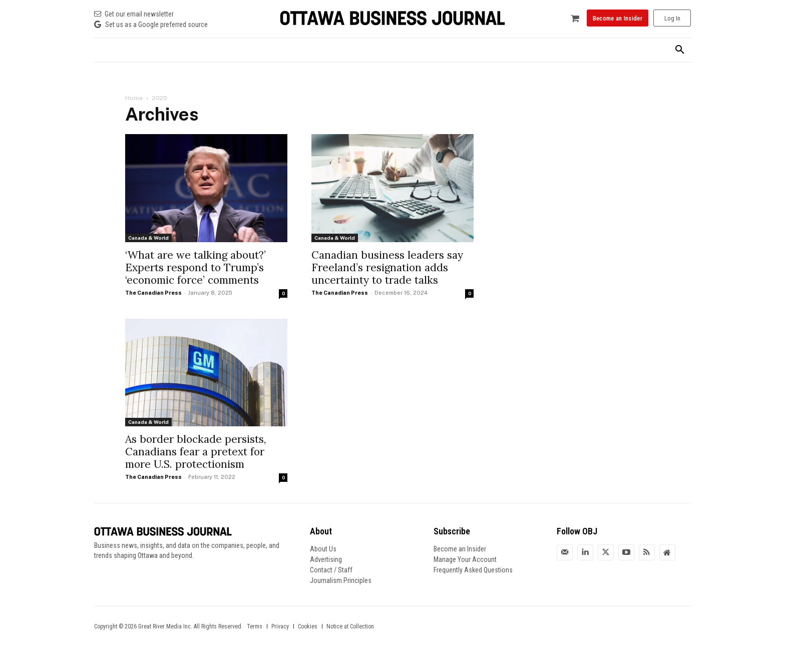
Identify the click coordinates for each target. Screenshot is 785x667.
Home (134, 98)
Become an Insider (460, 549)
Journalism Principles (340, 580)
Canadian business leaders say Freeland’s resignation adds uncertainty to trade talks (387, 267)
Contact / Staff (331, 570)
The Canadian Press (153, 293)
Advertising (326, 559)
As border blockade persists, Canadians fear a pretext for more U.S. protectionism (195, 451)
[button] (680, 50)
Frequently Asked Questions (473, 570)
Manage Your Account (465, 559)
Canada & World (148, 238)
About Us (323, 549)
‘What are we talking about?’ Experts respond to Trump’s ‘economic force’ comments (195, 267)
